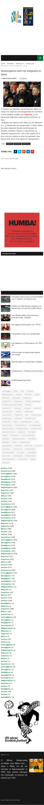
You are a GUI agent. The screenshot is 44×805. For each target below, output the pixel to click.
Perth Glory (32, 439)
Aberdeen (10, 64)
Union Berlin (15, 436)
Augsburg (21, 432)
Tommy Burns (22, 459)
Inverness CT (7, 408)
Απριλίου (5, 493)
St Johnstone (18, 401)
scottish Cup (30, 64)
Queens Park (7, 415)
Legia (36, 422)
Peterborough (30, 419)
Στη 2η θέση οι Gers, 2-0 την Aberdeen (25, 334)
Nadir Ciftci (28, 446)
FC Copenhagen (35, 425)
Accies (14, 442)
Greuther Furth (36, 429)
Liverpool (37, 408)
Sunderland (28, 412)
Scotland (30, 391)
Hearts (37, 395)
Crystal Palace (36, 415)
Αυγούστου (6, 471)
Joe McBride (32, 452)
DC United (31, 432)
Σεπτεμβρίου (6, 474)
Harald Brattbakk (8, 452)
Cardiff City (18, 415)
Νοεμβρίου (5, 479)
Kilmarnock (19, 64)
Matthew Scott (30, 456)
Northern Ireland (8, 429)
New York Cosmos (9, 432)
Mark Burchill (18, 456)
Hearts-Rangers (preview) (21, 380)
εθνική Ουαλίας (22, 429)
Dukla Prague (7, 419)
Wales (33, 459)
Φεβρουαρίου (7, 487)
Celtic (15, 391)
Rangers (18, 395)
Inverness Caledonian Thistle (12, 405)
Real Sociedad (7, 425)
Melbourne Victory (18, 439)
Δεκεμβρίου (6, 482)
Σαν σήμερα (6, 391)
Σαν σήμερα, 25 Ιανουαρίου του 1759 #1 (26, 325)
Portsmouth (6, 422)
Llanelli (5, 436)
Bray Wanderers (20, 425)
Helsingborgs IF (26, 422)
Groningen (18, 419)
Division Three (30, 449)
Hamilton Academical (33, 401)
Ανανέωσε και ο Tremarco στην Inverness (27, 371)
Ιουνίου (4, 498)
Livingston (27, 408)
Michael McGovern (9, 459)
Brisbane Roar (24, 442)
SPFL (22, 391)
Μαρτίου (5, 490)
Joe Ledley (20, 452)
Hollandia (18, 446)
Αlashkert (6, 463)
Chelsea (18, 412)
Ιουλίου (4, 468)
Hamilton (28, 405)
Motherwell (16, 398)
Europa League (8, 412)
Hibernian (6, 398)
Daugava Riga (7, 446)
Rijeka (16, 422)
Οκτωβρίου (6, 476)
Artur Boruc (6, 449)
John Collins (6, 456)
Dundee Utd (7, 401)
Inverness (17, 408)
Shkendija (6, 442)
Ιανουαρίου (6, 485)
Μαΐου (4, 496)
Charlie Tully (18, 449)
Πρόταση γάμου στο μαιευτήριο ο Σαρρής (26, 362)
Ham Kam (6, 439)
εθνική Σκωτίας (8, 395)
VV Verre (38, 446)
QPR (26, 415)
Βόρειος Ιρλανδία (28, 436)
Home (3, 64)
